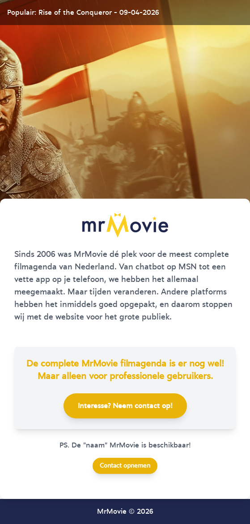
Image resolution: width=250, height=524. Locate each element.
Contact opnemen (125, 466)
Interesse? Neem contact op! (125, 405)
